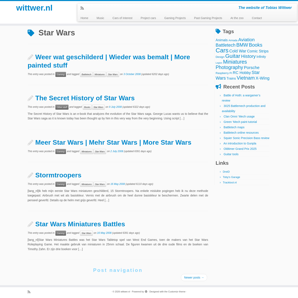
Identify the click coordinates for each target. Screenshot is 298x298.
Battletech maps (234, 127)
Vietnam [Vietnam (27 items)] (246, 78)
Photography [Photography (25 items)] (229, 67)
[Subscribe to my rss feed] (84, 8)
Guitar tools (231, 154)
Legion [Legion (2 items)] (219, 63)
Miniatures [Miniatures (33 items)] (235, 62)
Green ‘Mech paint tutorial (240, 122)
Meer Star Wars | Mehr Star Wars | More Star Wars (113, 142)
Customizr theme (176, 291)
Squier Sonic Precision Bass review (246, 138)
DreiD (226, 171)
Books (87, 107)
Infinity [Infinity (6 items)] (261, 56)
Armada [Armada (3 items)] (232, 40)
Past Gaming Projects (208, 18)
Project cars (148, 18)
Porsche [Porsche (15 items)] (251, 67)
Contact (257, 18)
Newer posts (194, 277)
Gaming (61, 74)
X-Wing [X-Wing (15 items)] (263, 78)
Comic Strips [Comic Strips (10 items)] (258, 51)
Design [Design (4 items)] (220, 56)
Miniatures (100, 74)
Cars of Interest (122, 18)
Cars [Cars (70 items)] (222, 50)
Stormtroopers (58, 175)
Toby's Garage (231, 177)
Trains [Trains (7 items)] (231, 78)
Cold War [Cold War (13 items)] (237, 51)
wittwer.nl (34, 8)
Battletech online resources (241, 132)
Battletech (86, 74)
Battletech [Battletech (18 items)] (226, 45)
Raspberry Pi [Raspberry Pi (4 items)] (224, 73)
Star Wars (112, 74)
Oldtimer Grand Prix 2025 (240, 148)
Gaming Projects (175, 18)
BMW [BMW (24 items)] (242, 45)
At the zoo (237, 18)
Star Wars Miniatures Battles (80, 224)
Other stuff (62, 107)
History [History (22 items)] (248, 56)
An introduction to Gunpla (240, 143)
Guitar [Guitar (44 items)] (232, 56)
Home (84, 18)
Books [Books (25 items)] (255, 45)
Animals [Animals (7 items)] (222, 40)
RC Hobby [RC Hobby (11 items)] (242, 72)
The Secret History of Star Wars (85, 98)
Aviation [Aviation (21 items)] (246, 39)
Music (100, 18)
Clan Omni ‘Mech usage (239, 116)
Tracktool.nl (230, 182)
